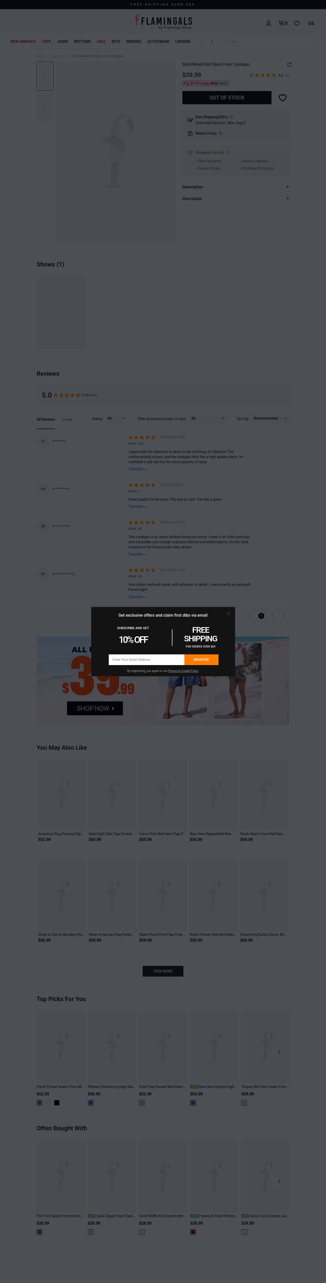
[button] (228, 613)
